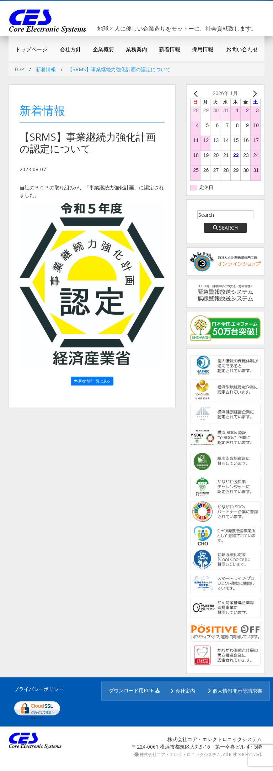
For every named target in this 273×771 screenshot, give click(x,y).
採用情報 (202, 49)
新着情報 (169, 49)
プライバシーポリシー (39, 689)
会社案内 (185, 690)
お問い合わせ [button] (242, 49)
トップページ (31, 49)
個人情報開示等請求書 (237, 690)
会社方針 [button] (70, 49)
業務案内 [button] (136, 49)
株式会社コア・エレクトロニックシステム (180, 754)
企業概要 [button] (103, 49)
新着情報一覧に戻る (92, 380)
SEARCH (225, 227)
